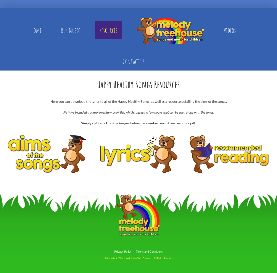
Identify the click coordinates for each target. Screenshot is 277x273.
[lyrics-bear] (138, 137)
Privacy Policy (123, 251)
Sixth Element (144, 258)
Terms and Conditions (149, 251)
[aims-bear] (46, 137)
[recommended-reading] (230, 137)
